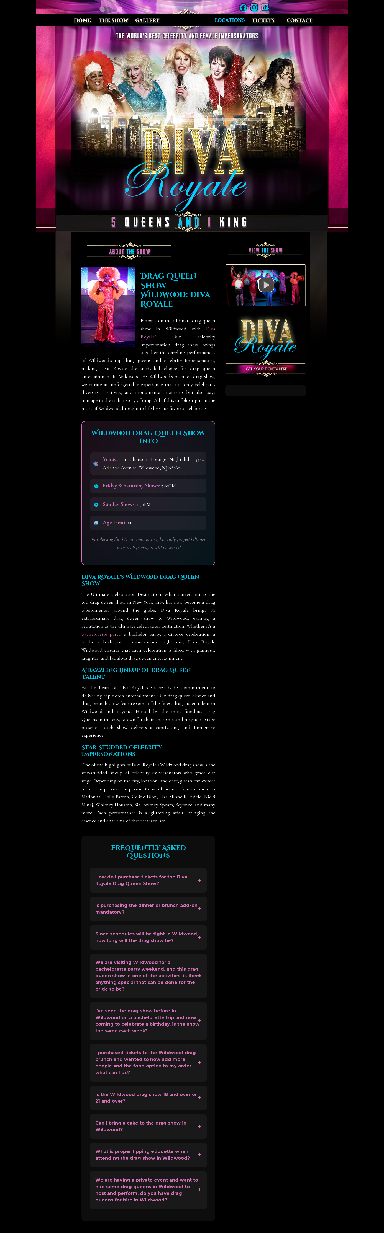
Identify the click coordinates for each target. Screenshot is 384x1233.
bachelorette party (100, 634)
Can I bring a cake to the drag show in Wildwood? (140, 1126)
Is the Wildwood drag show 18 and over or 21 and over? (146, 1098)
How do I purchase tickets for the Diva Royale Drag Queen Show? (141, 880)
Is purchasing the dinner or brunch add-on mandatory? (146, 909)
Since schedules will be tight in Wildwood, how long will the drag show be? (146, 937)
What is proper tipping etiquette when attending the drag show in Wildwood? (142, 1155)
